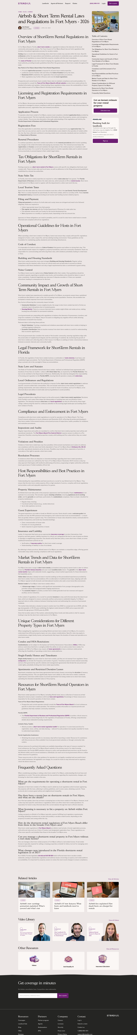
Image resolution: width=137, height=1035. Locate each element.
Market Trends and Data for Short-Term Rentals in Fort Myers (104, 79)
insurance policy (36, 543)
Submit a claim (82, 1024)
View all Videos (114, 920)
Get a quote (113, 3)
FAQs (20, 1031)
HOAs (75, 645)
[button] (45, 3)
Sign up (105, 141)
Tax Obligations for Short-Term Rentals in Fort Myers (105, 50)
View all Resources (112, 949)
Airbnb (30, 12)
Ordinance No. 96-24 (79, 447)
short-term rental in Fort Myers (43, 167)
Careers (60, 1020)
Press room (61, 1031)
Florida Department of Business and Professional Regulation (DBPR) (46, 715)
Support (68, 3)
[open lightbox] (34, 932)
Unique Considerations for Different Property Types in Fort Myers (103, 84)
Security (60, 1027)
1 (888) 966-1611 (83, 1031)
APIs (39, 1031)
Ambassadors (42, 1027)
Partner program (43, 1020)
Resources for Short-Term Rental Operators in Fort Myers (102, 89)
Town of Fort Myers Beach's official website (51, 83)
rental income (75, 181)
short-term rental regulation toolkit (45, 727)
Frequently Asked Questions (101, 93)
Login (103, 3)
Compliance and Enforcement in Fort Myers (104, 70)
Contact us (81, 1027)
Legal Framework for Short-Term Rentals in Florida (105, 65)
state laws (78, 376)
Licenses (60, 1024)
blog (24, 12)
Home (20, 12)
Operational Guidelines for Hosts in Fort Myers (105, 55)
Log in (80, 1020)
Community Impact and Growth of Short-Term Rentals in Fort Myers (105, 60)
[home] (24, 3)
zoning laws (22, 661)
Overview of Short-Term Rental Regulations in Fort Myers (102, 40)
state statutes (69, 358)
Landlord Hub (22, 1024)
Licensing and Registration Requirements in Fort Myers (105, 45)
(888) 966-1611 (95, 3)
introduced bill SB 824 (45, 855)
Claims (75, 3)
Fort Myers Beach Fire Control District (49, 433)
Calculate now (105, 110)
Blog (19, 1027)
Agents (40, 1024)
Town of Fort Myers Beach (65, 704)
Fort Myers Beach (45, 828)
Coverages (21, 1020)
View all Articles (113, 879)
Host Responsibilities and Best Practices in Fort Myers (105, 75)
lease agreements (55, 649)
